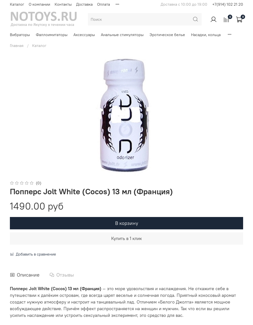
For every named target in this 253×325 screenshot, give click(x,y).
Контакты (63, 4)
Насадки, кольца (206, 34)
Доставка (84, 4)
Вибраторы (20, 34)
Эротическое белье (167, 34)
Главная (16, 45)
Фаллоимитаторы (51, 34)
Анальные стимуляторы (122, 34)
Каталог (17, 4)
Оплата (103, 4)
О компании (39, 4)
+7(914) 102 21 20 (227, 4)
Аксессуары (84, 34)
